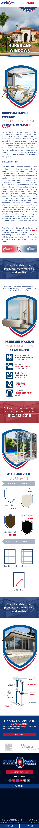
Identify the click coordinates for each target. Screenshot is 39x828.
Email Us (29, 826)
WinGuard (10, 167)
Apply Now (19, 734)
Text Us (9, 826)
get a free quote (28, 8)
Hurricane (6, 176)
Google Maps (13, 822)
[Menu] (36, 3)
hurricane (33, 154)
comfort (5, 230)
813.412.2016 (28, 3)
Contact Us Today (19, 772)
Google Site (23, 822)
